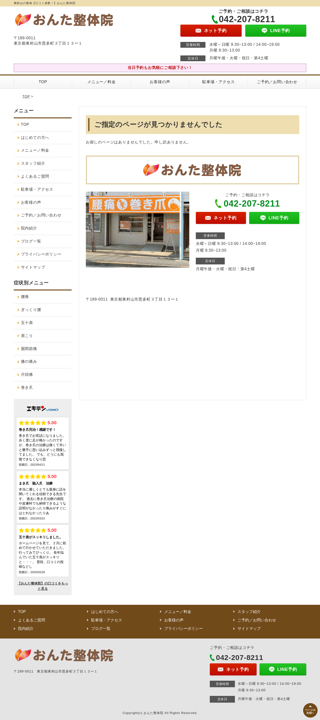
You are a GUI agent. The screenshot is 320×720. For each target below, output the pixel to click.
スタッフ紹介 (33, 163)
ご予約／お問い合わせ (277, 82)
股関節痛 (29, 349)
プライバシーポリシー (41, 254)
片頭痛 (27, 374)
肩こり (27, 336)
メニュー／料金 (101, 82)
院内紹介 (31, 228)
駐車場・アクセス (218, 82)
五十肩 (27, 323)
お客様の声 (160, 82)
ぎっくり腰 (31, 310)
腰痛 (25, 297)
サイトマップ (33, 267)
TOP (43, 82)
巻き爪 (27, 387)
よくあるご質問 (35, 176)
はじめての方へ (35, 137)
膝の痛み (29, 361)
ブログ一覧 (31, 241)
